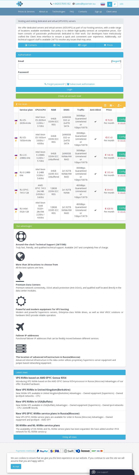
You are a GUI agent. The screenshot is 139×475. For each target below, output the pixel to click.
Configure (124, 119)
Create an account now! (69, 96)
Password (23, 72)
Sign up (98, 11)
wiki (121, 3)
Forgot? (116, 61)
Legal (82, 45)
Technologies (58, 11)
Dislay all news (69, 437)
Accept (16, 466)
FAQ (72, 11)
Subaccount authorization (81, 84)
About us (43, 11)
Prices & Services (26, 11)
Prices (108, 45)
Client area (111, 11)
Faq (56, 45)
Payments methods (25, 450)
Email (69, 61)
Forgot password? (54, 84)
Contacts (82, 11)
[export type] (119, 105)
